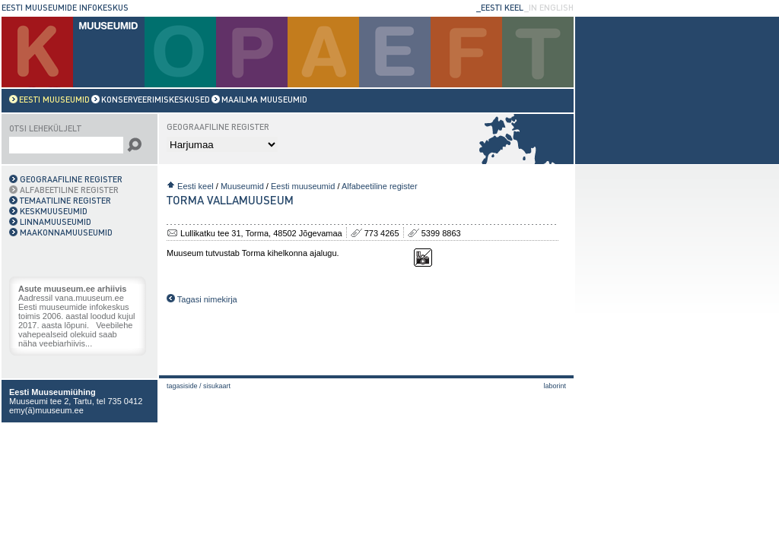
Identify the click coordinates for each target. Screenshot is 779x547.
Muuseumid (242, 186)
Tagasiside (182, 386)
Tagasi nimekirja (202, 299)
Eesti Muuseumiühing (52, 392)
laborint (554, 386)
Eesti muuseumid (303, 186)
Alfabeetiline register (380, 186)
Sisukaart (217, 386)
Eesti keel (195, 186)
